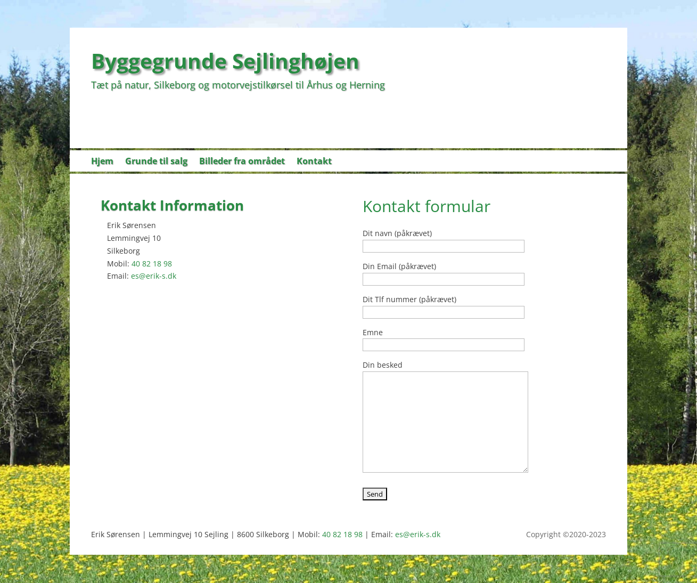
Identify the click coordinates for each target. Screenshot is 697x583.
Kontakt (314, 162)
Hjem (102, 162)
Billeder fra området (242, 162)
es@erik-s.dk (153, 276)
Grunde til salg (156, 162)
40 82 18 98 (152, 263)
